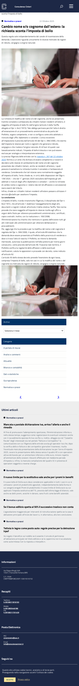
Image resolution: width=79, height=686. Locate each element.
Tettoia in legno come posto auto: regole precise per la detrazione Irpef (39, 529)
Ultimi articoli (10, 410)
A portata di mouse (12, 347)
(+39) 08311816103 (11, 602)
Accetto (9, 679)
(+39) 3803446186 (11, 608)
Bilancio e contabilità (13, 367)
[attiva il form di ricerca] (61, 6)
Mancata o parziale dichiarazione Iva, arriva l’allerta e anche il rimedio (37, 425)
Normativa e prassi (12, 21)
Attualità (7, 361)
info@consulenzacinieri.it (13, 644)
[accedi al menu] (71, 6)
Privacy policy (24, 679)
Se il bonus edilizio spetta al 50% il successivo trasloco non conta (38, 507)
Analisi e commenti (12, 354)
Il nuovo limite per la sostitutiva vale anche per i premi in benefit (38, 477)
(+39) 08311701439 (11, 612)
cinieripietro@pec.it (11, 638)
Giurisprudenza (10, 380)
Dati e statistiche (11, 374)
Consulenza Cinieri (23, 7)
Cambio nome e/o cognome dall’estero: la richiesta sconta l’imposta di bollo (33, 28)
